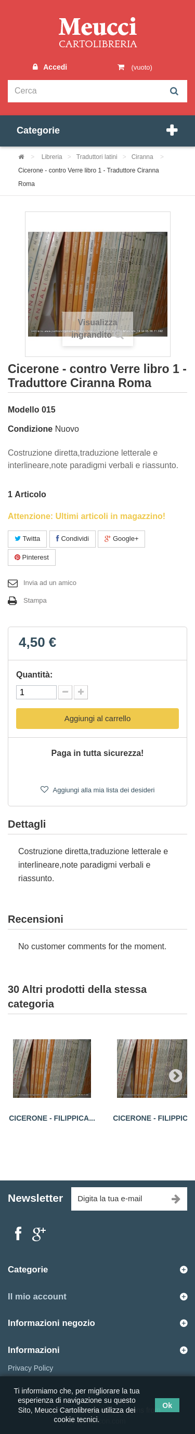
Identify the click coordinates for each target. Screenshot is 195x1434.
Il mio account (37, 1297)
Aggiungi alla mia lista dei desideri (103, 790)
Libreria (52, 157)
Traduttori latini (97, 157)
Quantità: (34, 674)
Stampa (35, 600)
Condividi (72, 538)
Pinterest (32, 557)
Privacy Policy (30, 1368)
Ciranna (143, 157)
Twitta (27, 538)
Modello (23, 409)
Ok (167, 1405)
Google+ (121, 538)
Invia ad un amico (49, 583)
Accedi (54, 67)
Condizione (30, 428)
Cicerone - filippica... (52, 1118)
